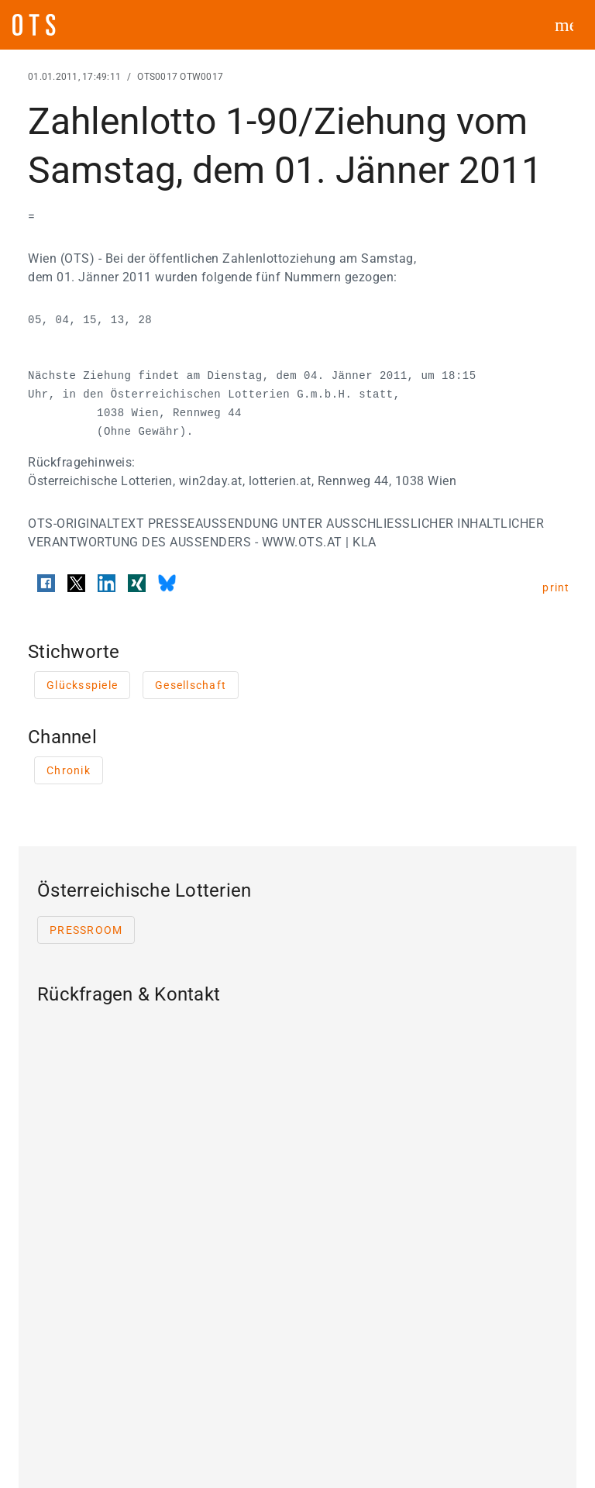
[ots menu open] (564, 24)
